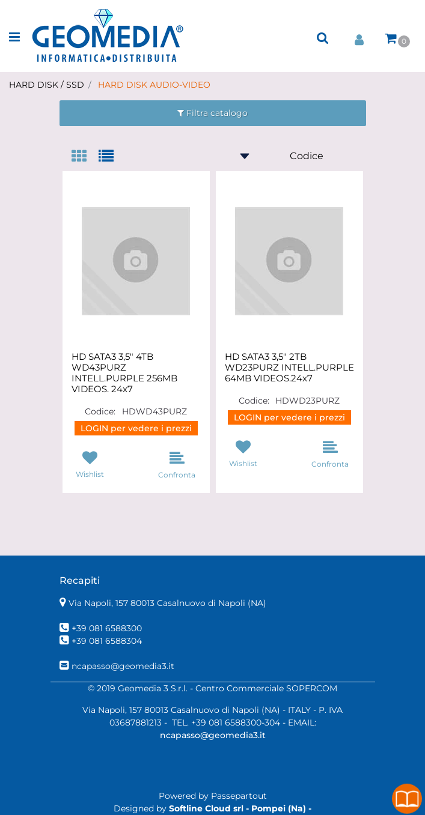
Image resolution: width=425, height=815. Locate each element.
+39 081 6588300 (107, 628)
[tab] (85, 157)
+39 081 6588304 (107, 640)
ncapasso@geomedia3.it (123, 666)
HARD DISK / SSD (46, 84)
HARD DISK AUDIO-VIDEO (154, 84)
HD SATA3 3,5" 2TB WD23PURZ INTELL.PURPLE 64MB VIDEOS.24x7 (289, 367)
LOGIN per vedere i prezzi (136, 428)
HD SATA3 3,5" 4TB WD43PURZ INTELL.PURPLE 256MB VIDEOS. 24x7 (124, 373)
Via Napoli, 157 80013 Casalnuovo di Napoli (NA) (167, 603)
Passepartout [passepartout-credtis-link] (239, 795)
